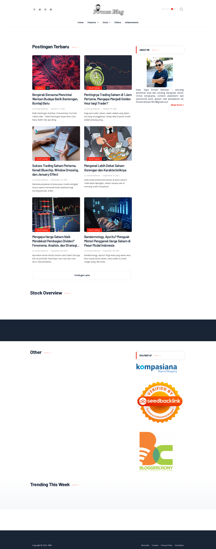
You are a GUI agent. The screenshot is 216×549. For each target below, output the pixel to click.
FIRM (50, 545)
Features (91, 22)
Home (80, 22)
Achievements (131, 22)
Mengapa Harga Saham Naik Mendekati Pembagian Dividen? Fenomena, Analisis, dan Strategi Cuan (54, 241)
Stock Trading (94, 88)
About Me (145, 545)
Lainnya (40, 88)
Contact (155, 545)
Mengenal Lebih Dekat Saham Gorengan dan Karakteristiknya (105, 168)
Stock (105, 22)
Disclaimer (179, 545)
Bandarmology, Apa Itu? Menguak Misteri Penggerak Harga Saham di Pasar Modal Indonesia (107, 241)
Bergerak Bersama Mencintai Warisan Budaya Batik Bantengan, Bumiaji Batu (55, 99)
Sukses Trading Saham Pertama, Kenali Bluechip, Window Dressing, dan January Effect (55, 170)
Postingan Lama (82, 275)
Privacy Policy (166, 545)
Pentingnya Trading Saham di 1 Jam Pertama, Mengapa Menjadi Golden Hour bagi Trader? (108, 99)
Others (117, 22)
